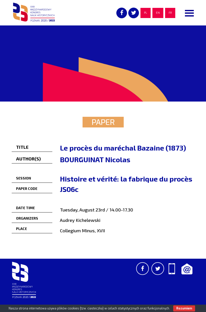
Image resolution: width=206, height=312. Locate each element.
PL (145, 13)
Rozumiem (184, 308)
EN (158, 13)
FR (170, 13)
